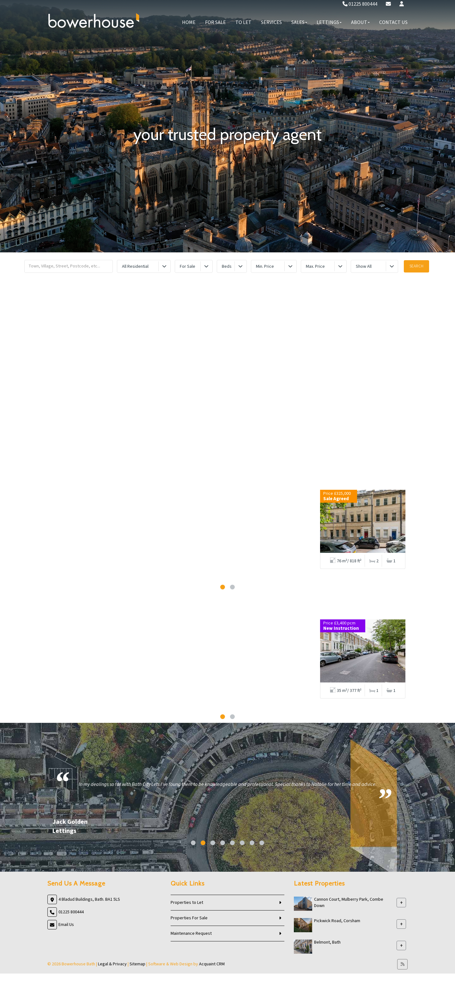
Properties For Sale (189, 918)
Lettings (329, 22)
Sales (299, 22)
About (360, 22)
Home (189, 22)
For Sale (215, 22)
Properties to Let (187, 902)
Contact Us (393, 22)
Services (271, 22)
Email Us (66, 925)
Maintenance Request (191, 933)
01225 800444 (360, 4)
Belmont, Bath (327, 942)
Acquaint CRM (212, 964)
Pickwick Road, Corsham (337, 921)
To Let (243, 22)
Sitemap (137, 964)
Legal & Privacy (112, 964)
